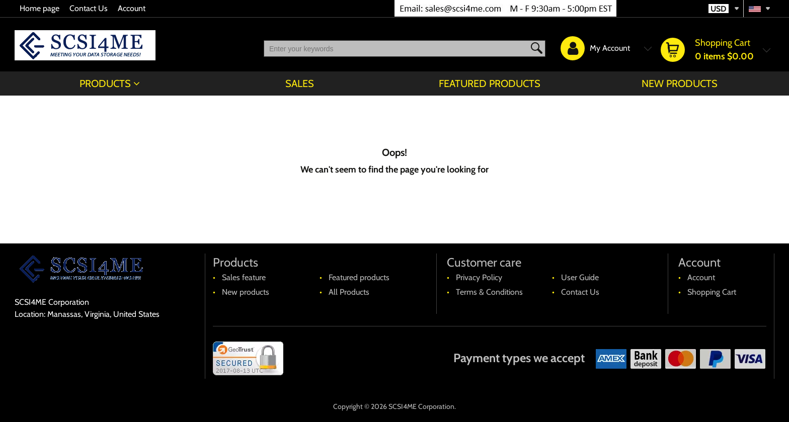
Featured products (489, 83)
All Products (349, 292)
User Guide (580, 277)
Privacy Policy (479, 277)
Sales (299, 83)
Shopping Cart (711, 292)
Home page (39, 8)
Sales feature (244, 277)
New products (680, 83)
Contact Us (88, 8)
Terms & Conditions (489, 292)
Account (131, 8)
